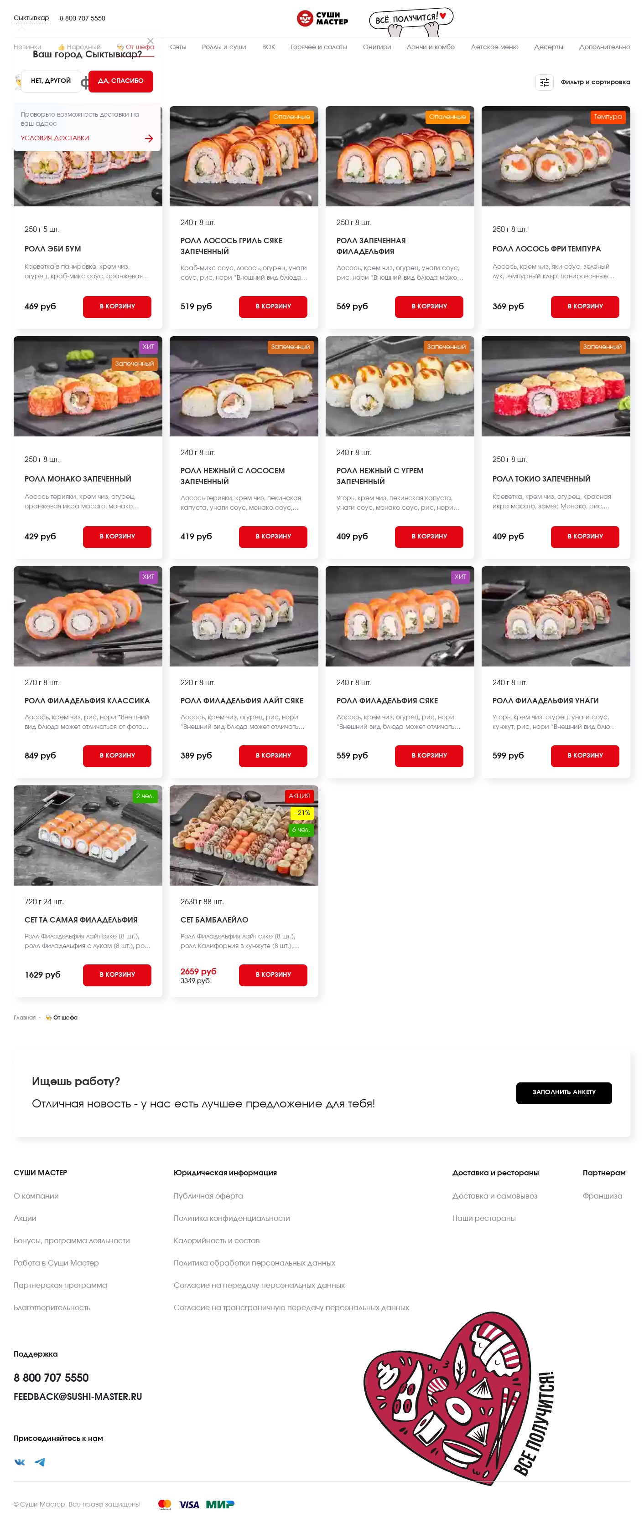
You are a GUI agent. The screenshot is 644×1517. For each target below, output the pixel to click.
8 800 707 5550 (82, 18)
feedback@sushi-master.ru (78, 1397)
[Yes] (121, 81)
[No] (51, 81)
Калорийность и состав (217, 1241)
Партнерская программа (60, 1285)
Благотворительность (52, 1308)
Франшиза (603, 1196)
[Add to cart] (117, 307)
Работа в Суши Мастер (56, 1263)
